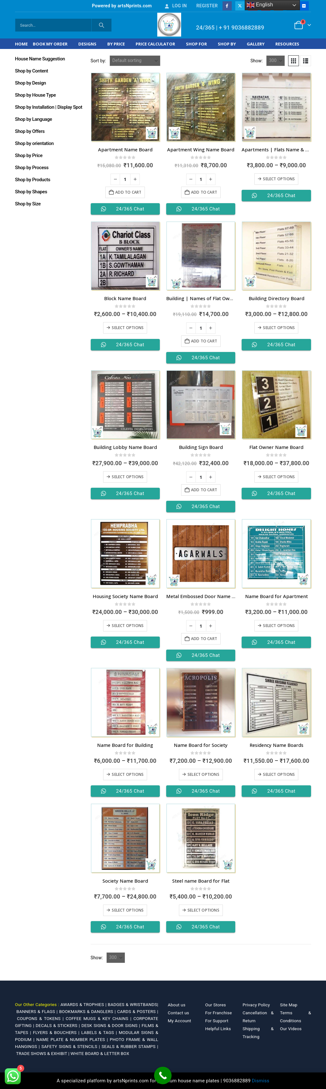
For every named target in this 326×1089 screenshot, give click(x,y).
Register (207, 5)
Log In (175, 5)
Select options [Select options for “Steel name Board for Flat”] (203, 910)
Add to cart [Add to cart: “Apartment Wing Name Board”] (204, 192)
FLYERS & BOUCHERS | (57, 1032)
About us (176, 1004)
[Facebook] (227, 5)
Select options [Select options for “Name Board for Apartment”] (279, 625)
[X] (239, 5)
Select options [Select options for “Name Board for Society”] (203, 774)
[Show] (275, 60)
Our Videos (291, 1028)
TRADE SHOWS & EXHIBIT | (43, 1053)
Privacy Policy (256, 1004)
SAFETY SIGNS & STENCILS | (71, 1046)
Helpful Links (218, 1028)
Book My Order (50, 44)
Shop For (196, 44)
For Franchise (218, 1012)
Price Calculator (155, 44)
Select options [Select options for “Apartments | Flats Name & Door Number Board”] (279, 179)
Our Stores (215, 1004)
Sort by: (98, 60)
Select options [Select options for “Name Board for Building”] (128, 774)
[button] (293, 60)
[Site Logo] (169, 25)
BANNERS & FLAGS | (38, 1011)
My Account (179, 1020)
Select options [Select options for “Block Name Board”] (128, 327)
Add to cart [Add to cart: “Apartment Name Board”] (128, 192)
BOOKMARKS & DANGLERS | (88, 1011)
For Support (217, 1020)
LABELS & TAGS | (100, 1032)
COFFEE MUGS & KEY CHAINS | (99, 1018)
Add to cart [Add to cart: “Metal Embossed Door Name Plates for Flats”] (204, 638)
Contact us (178, 1012)
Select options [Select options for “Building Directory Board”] (279, 327)
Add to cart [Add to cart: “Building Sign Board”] (204, 490)
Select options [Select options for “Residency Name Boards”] (279, 774)
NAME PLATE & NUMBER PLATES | (73, 1039)
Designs (87, 44)
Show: (257, 60)
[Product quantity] (125, 179)
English (260, 5)
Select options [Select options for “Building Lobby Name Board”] (128, 476)
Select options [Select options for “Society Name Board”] (128, 910)
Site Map (289, 1004)
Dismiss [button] (260, 1081)
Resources (287, 44)
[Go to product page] (125, 107)
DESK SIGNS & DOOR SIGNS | (112, 1025)
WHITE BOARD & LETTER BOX (100, 1053)
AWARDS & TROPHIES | (83, 1004)
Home (21, 44)
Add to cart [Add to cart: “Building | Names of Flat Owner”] (204, 341)
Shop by (227, 44)
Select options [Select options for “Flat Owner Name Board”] (279, 476)
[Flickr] (303, 5)
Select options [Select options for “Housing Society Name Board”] (128, 625)
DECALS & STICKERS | (59, 1025)
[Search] (101, 25)
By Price (116, 44)
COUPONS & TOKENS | (41, 1018)
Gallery (256, 44)
